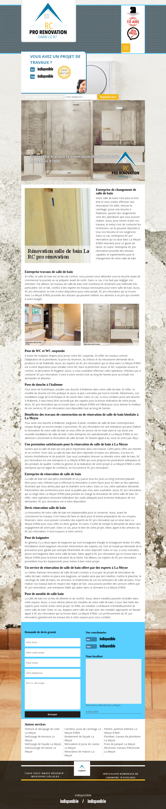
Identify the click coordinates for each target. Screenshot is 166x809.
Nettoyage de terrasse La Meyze (40, 738)
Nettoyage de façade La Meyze (43, 744)
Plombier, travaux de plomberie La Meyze (122, 738)
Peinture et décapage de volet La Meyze (42, 730)
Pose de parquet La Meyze (119, 744)
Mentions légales (45, 776)
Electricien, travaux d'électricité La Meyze (122, 749)
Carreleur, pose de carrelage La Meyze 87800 (82, 730)
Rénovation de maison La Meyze (79, 753)
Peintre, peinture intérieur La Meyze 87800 (120, 730)
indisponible (45, 69)
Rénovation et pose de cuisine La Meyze (81, 745)
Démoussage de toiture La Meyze (40, 749)
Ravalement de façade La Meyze (79, 738)
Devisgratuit (64, 72)
